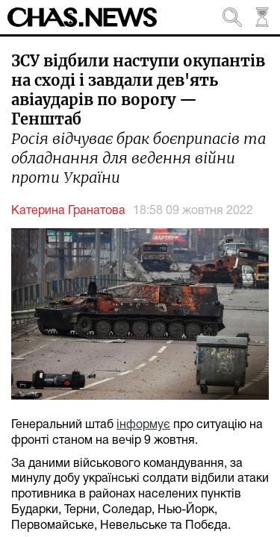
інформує (143, 425)
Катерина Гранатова (68, 211)
